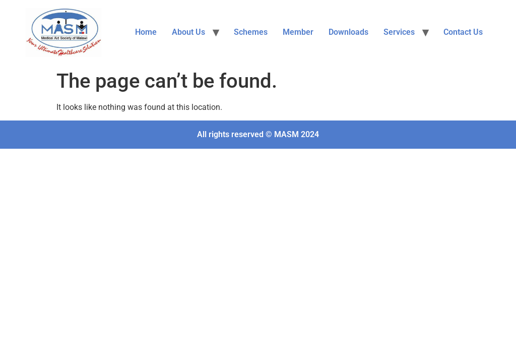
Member (298, 32)
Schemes (251, 32)
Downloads (348, 32)
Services (399, 32)
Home (146, 32)
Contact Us (463, 32)
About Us (188, 32)
